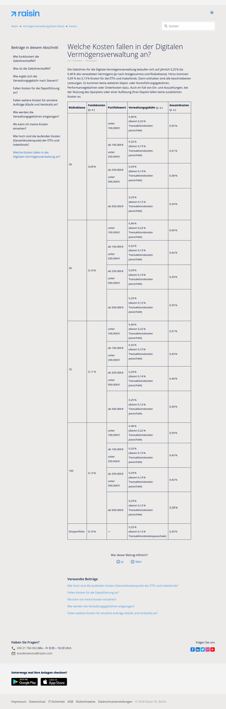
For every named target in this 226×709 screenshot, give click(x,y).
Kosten (73, 26)
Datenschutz (37, 702)
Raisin (14, 26)
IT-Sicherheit (56, 702)
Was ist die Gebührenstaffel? (31, 68)
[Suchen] (188, 26)
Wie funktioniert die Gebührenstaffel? (26, 59)
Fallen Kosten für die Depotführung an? (36, 90)
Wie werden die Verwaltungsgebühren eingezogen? (36, 114)
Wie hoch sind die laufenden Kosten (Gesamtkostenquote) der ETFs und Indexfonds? (36, 140)
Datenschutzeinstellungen (115, 702)
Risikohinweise (85, 702)
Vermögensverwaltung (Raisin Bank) (43, 26)
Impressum (18, 702)
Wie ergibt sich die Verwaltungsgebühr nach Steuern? (35, 78)
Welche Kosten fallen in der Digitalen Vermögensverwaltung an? (36, 154)
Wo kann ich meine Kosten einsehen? (30, 126)
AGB (70, 702)
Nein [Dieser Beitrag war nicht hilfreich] (138, 562)
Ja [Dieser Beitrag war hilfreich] (122, 562)
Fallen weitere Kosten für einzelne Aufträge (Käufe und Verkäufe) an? (35, 102)
